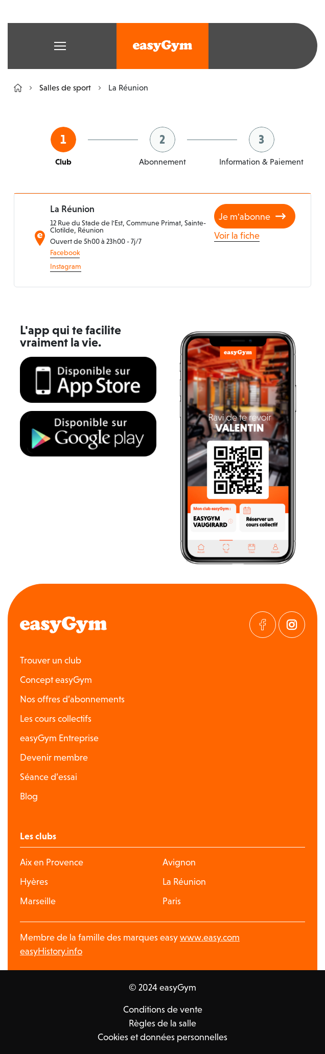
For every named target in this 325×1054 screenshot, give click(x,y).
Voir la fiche (237, 235)
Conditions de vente (162, 1009)
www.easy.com (210, 937)
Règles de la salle (162, 1023)
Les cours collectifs (55, 718)
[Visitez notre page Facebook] (262, 624)
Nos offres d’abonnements (72, 699)
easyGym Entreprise (59, 737)
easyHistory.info (51, 951)
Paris (172, 901)
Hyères (34, 881)
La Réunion (184, 881)
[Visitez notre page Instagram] (292, 624)
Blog (29, 796)
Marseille (38, 901)
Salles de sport (60, 88)
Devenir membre (54, 757)
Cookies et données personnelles (162, 1037)
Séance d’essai (48, 776)
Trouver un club (50, 660)
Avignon (179, 862)
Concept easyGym (56, 679)
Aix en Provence (51, 862)
